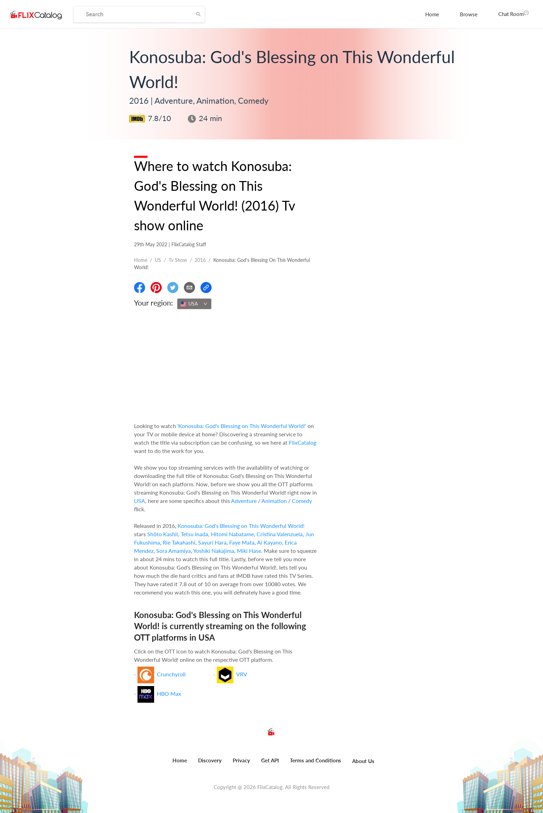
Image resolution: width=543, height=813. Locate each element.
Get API (270, 760)
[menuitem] (432, 14)
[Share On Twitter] (172, 287)
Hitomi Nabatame (232, 534)
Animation (274, 500)
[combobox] (194, 303)
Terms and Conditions (315, 760)
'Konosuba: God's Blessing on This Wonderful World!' (241, 425)
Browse (469, 14)
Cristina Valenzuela (280, 534)
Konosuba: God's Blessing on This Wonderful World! (241, 525)
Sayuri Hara (212, 542)
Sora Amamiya (173, 550)
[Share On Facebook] (139, 287)
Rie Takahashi (179, 542)
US (158, 260)
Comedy (302, 500)
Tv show (178, 260)
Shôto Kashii (162, 534)
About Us (363, 761)
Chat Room (513, 13)
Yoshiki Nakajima (213, 550)
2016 (200, 260)
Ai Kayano (269, 542)
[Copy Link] (206, 287)
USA (139, 500)
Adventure (244, 500)
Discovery (210, 760)
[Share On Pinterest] (156, 287)
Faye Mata (242, 542)
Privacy (241, 760)
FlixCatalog (302, 442)
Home (432, 14)
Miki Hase (249, 550)
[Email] (189, 287)
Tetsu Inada (194, 534)
